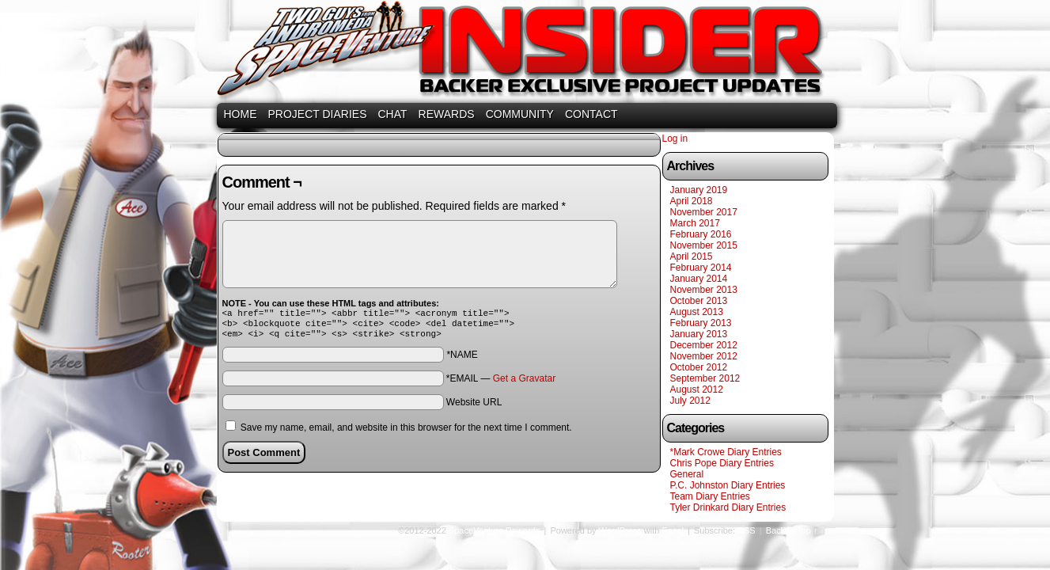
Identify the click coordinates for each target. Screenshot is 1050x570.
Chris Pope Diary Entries (722, 463)
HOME (240, 114)
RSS (746, 530)
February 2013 (701, 323)
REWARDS (447, 114)
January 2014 (699, 278)
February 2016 (701, 234)
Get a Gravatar (524, 383)
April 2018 (691, 201)
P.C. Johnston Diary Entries (728, 485)
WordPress (620, 530)
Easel (673, 530)
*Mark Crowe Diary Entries (726, 452)
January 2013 (699, 334)
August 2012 (696, 389)
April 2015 (691, 256)
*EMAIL (500, 383)
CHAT (392, 114)
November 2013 (703, 289)
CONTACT (591, 114)
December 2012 (703, 345)
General (687, 474)
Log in (675, 138)
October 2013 (699, 300)
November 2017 (703, 212)
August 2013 (696, 311)
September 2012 (705, 378)
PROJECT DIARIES (317, 114)
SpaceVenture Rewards (524, 53)
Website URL (474, 406)
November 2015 (703, 245)
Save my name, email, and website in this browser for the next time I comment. (406, 432)
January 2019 (699, 190)
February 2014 (701, 267)
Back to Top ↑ (792, 530)
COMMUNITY (520, 114)
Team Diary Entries (710, 496)
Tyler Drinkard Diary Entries (728, 507)
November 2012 (703, 356)
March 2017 (695, 223)
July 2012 (690, 400)
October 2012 (699, 367)
